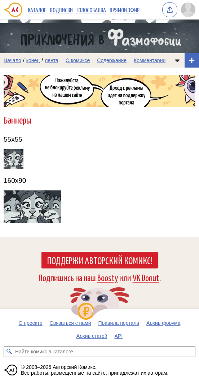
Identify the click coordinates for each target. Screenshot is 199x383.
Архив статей (91, 336)
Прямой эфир (125, 10)
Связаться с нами (70, 323)
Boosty (107, 277)
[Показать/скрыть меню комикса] (177, 60)
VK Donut (146, 277)
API (119, 336)
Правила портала (119, 323)
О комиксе (78, 60)
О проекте (31, 323)
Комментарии (149, 60)
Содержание (112, 60)
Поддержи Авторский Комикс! (99, 260)
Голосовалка (91, 10)
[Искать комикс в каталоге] (9, 352)
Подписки (61, 10)
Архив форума (163, 323)
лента (51, 60)
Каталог (37, 10)
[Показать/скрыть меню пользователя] (188, 10)
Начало (12, 60)
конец (33, 60)
